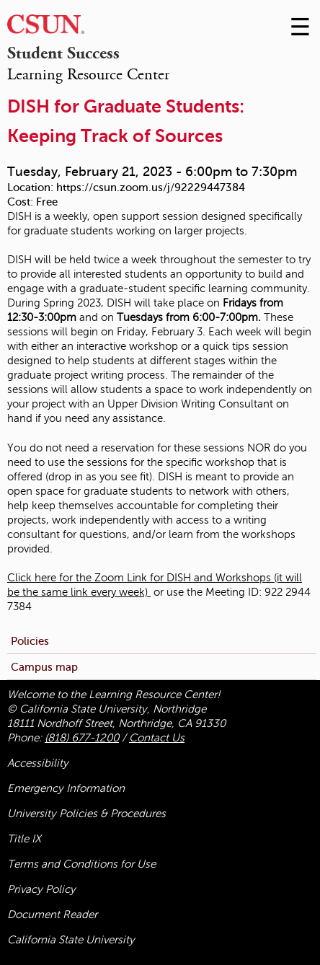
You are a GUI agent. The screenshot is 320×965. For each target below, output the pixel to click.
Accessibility (37, 763)
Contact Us (157, 738)
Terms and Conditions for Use (81, 864)
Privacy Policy (41, 889)
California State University (71, 940)
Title (24, 839)
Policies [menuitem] (30, 641)
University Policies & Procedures (86, 813)
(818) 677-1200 (82, 738)
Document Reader (52, 914)
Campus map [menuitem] (44, 667)
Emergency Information (66, 788)
